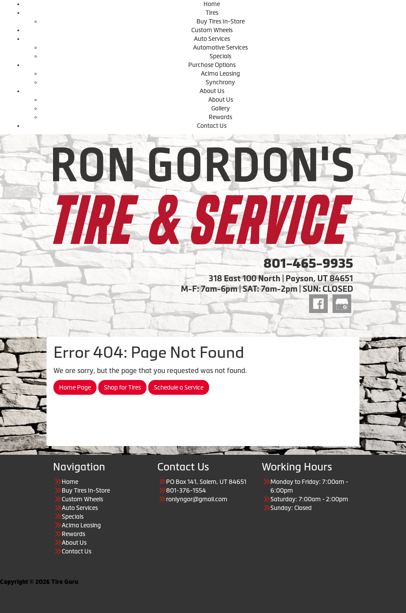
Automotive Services (220, 47)
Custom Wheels (212, 30)
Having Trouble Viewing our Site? (44, 608)
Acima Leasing (220, 73)
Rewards (220, 116)
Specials (220, 56)
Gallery (220, 108)
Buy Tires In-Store (220, 21)
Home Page (75, 387)
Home (211, 3)
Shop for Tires (122, 387)
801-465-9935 (308, 263)
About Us (212, 90)
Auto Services (212, 38)
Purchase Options (212, 64)
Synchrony (220, 82)
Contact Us (211, 125)
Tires (212, 12)
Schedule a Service (178, 387)
